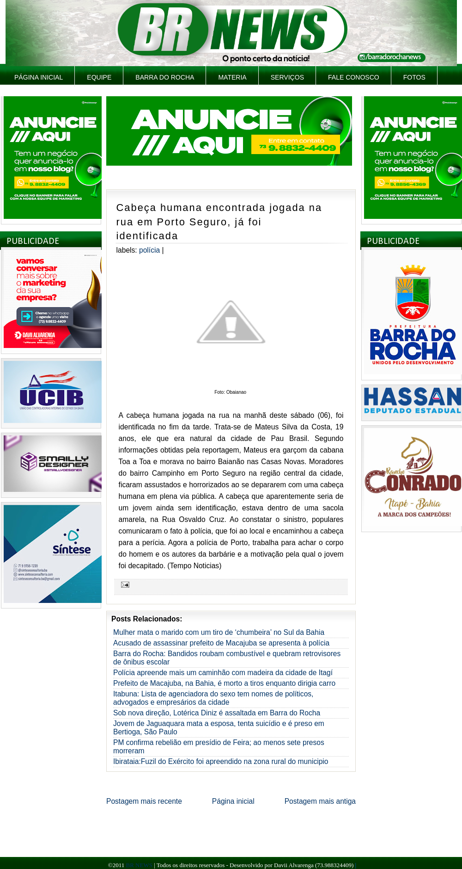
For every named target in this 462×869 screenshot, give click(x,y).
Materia (232, 77)
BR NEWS (139, 865)
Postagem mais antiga (320, 801)
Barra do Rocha (164, 77)
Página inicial (38, 77)
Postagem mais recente (144, 801)
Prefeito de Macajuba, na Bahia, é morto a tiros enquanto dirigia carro (224, 683)
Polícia (149, 250)
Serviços (287, 77)
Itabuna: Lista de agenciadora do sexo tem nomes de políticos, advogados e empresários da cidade (213, 698)
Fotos (414, 77)
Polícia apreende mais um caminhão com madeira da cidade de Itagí (223, 673)
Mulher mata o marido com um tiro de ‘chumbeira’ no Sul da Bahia (218, 632)
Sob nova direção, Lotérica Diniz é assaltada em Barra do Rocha (216, 713)
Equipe (99, 77)
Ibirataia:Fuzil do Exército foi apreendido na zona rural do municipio (220, 761)
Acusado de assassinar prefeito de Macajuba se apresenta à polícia (221, 643)
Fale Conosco (353, 77)
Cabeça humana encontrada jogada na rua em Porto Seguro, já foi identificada (219, 222)
